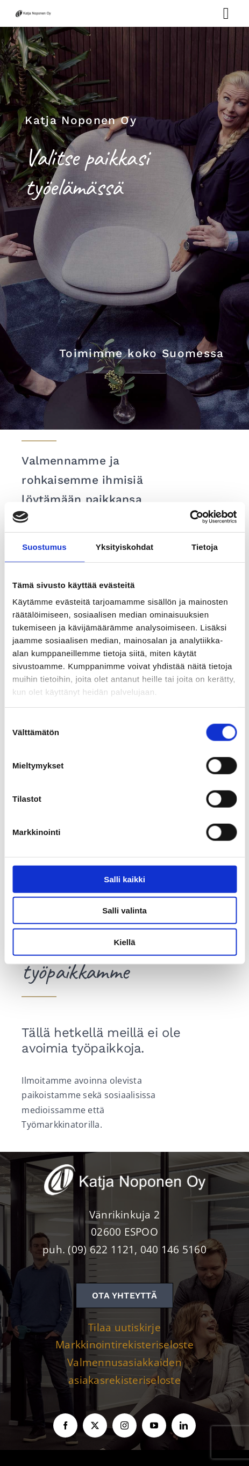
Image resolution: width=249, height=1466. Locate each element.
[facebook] (65, 1425)
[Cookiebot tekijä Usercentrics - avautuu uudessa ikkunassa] (190, 517)
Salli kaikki (124, 878)
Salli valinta (124, 910)
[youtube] (154, 1425)
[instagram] (124, 1425)
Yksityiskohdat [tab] (124, 546)
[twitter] (95, 1425)
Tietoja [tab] (204, 546)
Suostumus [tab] (44, 546)
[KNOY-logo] (33, 12)
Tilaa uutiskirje (124, 1327)
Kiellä (124, 941)
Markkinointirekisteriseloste (124, 1345)
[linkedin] (184, 1425)
